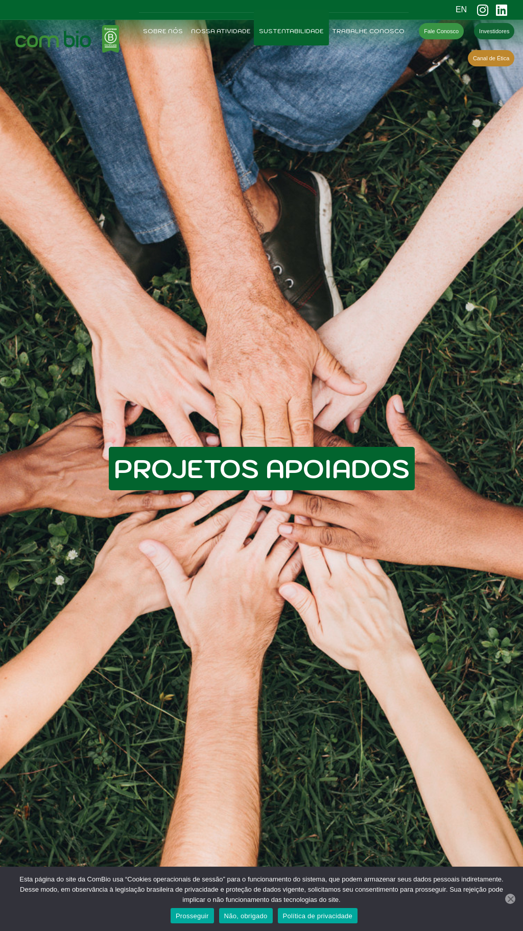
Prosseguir (192, 916)
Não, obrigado (246, 916)
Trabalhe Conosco (368, 31)
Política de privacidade (318, 916)
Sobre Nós (163, 31)
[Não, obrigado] (510, 899)
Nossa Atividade (221, 31)
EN (461, 9)
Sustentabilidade (291, 31)
